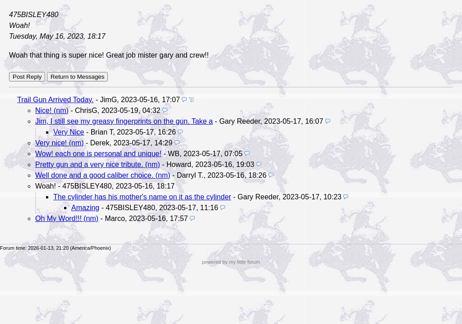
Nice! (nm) (52, 110)
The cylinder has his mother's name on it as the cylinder (142, 197)
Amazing (85, 208)
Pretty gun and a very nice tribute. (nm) (97, 164)
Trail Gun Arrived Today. (55, 100)
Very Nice (68, 132)
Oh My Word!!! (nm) (66, 218)
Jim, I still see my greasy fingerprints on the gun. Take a (124, 121)
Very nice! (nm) (59, 143)
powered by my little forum (231, 262)
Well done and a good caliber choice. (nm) (102, 175)
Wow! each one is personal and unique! (98, 154)
